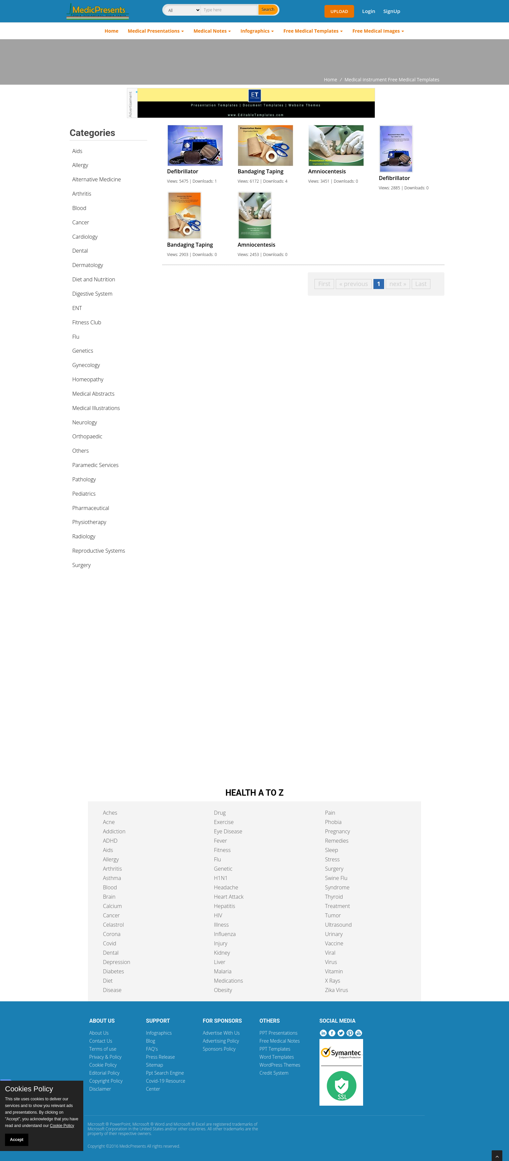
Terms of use (103, 1049)
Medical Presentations (154, 31)
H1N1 (221, 878)
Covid (109, 943)
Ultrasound (338, 924)
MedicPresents (132, 1146)
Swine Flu (336, 878)
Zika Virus (336, 990)
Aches (110, 812)
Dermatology (87, 265)
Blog (150, 1041)
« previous (353, 284)
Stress (332, 859)
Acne (109, 822)
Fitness (222, 850)
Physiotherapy (89, 522)
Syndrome (337, 887)
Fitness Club (86, 322)
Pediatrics (84, 493)
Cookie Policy (103, 1065)
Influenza (225, 934)
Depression (116, 962)
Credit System (273, 1073)
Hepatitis (224, 906)
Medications (228, 980)
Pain (330, 812)
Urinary (334, 934)
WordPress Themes (279, 1065)
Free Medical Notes (279, 1041)
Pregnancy (337, 831)
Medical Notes (210, 31)
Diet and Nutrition (93, 279)
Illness (221, 924)
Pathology (84, 479)
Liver (219, 962)
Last (421, 284)
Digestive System (92, 293)
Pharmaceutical (90, 508)
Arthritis (81, 193)
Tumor (333, 915)
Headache (226, 887)
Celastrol (113, 924)
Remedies (337, 840)
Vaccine (334, 943)
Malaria (223, 971)
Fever (220, 840)
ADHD (110, 840)
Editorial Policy (104, 1073)
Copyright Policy (106, 1081)
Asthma (112, 878)
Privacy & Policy (105, 1057)
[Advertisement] (254, 58)
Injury (220, 943)
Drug (220, 812)
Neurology (84, 422)
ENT (77, 308)
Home (111, 31)
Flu (75, 336)
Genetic (223, 868)
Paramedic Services (95, 465)
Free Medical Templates (310, 31)
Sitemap (154, 1065)
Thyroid (334, 896)
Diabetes (113, 971)
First (324, 284)
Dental (80, 250)
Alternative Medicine (96, 179)
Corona (112, 934)
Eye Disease (228, 831)
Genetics (82, 350)
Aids (77, 151)
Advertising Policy (221, 1041)
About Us (99, 1033)
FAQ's (152, 1049)
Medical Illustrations (96, 408)
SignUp (391, 11)
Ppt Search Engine (165, 1073)
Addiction (114, 831)
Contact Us (100, 1041)
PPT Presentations (278, 1033)
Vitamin (334, 971)
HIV (218, 915)
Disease (112, 990)
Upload (339, 11)
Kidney (222, 952)
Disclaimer (100, 1089)
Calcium (112, 906)
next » (397, 284)
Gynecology (86, 365)
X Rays (332, 980)
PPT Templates (274, 1049)
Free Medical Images (376, 31)
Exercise (224, 822)
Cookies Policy (29, 1089)
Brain (109, 896)
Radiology (83, 536)
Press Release (160, 1057)
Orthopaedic (87, 436)
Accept (16, 1139)
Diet (108, 980)
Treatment (337, 906)
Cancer (80, 222)
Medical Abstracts (93, 393)
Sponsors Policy (219, 1049)
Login (368, 11)
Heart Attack (229, 896)
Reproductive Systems (98, 550)
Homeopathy (87, 379)
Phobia (333, 822)
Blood (79, 208)
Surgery (81, 565)
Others (80, 450)
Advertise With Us (221, 1033)
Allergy (80, 165)
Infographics (255, 31)
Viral (330, 952)
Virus (331, 962)
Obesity (223, 990)
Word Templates (276, 1057)
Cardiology (85, 236)
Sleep (331, 850)
